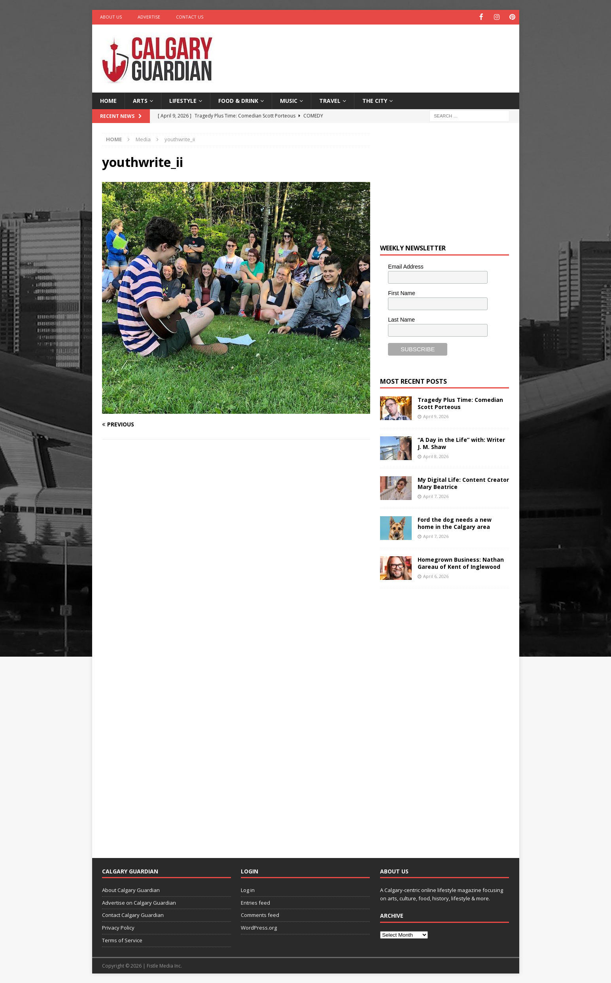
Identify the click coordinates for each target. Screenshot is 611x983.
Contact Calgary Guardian (133, 914)
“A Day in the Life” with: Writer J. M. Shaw (461, 443)
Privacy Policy (118, 927)
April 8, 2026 (435, 455)
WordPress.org (259, 927)
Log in (248, 889)
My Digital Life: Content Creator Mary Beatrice (463, 482)
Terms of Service (122, 939)
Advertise (149, 17)
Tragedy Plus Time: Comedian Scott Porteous (460, 403)
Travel (329, 100)
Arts (140, 100)
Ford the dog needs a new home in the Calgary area (455, 522)
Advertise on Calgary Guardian (139, 901)
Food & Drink (238, 100)
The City (374, 100)
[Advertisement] (382, 49)
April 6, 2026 (435, 575)
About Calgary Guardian (131, 889)
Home (108, 100)
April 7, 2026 (435, 495)
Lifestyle (183, 100)
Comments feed (260, 914)
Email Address (405, 266)
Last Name (401, 319)
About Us (111, 17)
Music (288, 100)
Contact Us (189, 17)
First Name (401, 292)
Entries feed (255, 901)
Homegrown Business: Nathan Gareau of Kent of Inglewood (461, 562)
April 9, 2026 (435, 416)
